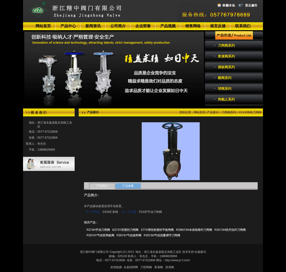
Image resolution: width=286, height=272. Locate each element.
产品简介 (102, 185)
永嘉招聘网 (131, 267)
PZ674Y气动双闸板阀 (100, 235)
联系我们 (242, 26)
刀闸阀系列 (226, 45)
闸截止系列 (226, 99)
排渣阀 (169, 267)
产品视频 (168, 26)
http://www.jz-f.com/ (177, 260)
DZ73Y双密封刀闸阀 (125, 230)
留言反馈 (218, 26)
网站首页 (43, 26)
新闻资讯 (93, 26)
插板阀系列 (226, 67)
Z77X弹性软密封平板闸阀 (157, 230)
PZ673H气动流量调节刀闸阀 (162, 235)
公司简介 (118, 26)
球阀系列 (224, 89)
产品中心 (68, 26)
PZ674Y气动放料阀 (129, 235)
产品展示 (213, 112)
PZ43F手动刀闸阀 (150, 212)
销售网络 (193, 26)
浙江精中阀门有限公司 (94, 252)
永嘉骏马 (200, 252)
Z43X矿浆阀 (110, 212)
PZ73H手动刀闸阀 (98, 230)
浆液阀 (158, 267)
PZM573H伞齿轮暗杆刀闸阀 (194, 230)
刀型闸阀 (146, 267)
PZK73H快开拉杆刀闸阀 (230, 230)
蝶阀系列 (224, 78)
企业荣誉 (143, 26)
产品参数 (128, 185)
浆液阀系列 (226, 56)
